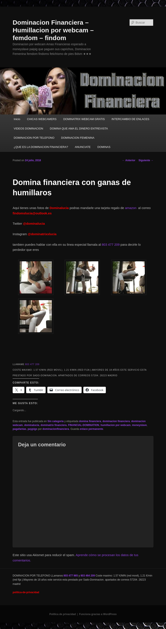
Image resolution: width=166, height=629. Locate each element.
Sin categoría (56, 421)
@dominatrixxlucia (42, 234)
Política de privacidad (62, 614)
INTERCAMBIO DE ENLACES (130, 119)
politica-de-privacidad (26, 592)
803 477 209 (111, 244)
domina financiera (90, 421)
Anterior (128, 160)
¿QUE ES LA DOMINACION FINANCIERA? (41, 147)
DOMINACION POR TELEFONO (34, 137)
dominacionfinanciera (55, 428)
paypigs (32, 428)
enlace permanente (91, 428)
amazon (131, 208)
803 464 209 (88, 575)
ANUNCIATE (83, 147)
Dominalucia (59, 208)
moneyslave (139, 425)
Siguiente (146, 160)
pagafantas (19, 428)
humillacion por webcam (115, 425)
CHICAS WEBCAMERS (42, 119)
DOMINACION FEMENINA (77, 137)
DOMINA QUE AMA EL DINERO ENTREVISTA (79, 128)
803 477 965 (71, 575)
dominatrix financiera (54, 425)
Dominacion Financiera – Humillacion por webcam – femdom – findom (53, 30)
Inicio (17, 119)
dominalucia (31, 425)
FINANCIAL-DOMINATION (83, 425)
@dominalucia (34, 223)
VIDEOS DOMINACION (28, 128)
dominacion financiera (116, 421)
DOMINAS (104, 147)
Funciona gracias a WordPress (98, 614)
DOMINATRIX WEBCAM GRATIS (84, 119)
